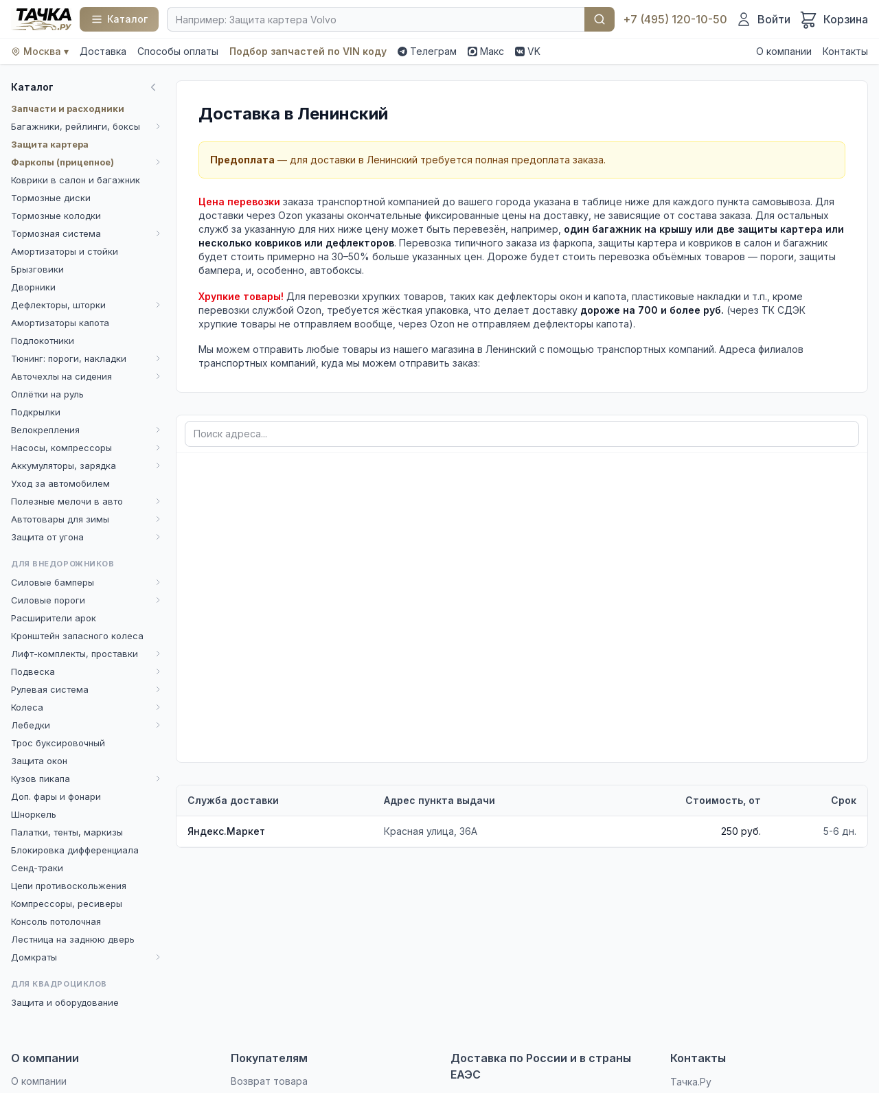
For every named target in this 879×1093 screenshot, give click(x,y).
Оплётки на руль (47, 394)
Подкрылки (35, 411)
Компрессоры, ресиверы (66, 903)
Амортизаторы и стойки (64, 251)
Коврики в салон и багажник (75, 179)
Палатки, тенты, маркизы (67, 832)
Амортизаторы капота (60, 322)
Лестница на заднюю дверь (73, 939)
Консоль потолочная (56, 921)
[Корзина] (833, 19)
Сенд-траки (37, 867)
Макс (486, 51)
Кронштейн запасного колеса (77, 635)
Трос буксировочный (58, 742)
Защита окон (39, 760)
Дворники (33, 286)
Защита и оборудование (65, 1002)
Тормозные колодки (56, 215)
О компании (784, 51)
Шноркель (33, 814)
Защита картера (50, 144)
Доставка (103, 51)
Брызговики (37, 269)
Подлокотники (42, 340)
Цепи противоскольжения (68, 885)
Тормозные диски (51, 197)
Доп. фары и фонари (56, 796)
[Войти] (762, 19)
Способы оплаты (177, 51)
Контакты (845, 51)
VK (527, 51)
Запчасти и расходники (67, 108)
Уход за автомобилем (60, 483)
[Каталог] (119, 19)
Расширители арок (53, 617)
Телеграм (427, 51)
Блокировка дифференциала (75, 849)
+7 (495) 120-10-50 (675, 19)
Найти (599, 19)
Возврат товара (269, 1081)
